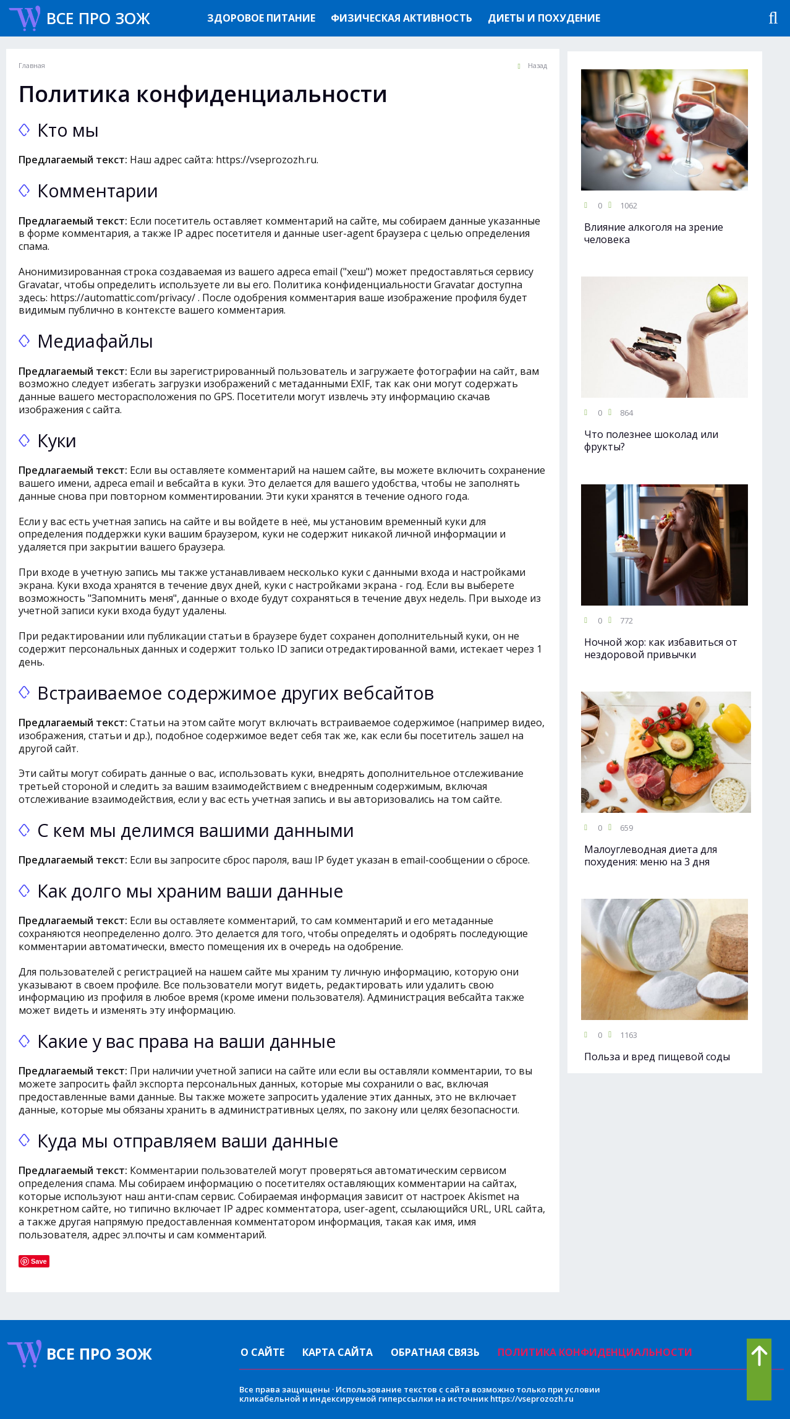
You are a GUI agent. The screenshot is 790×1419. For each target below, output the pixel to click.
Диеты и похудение (544, 18)
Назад (532, 65)
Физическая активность (401, 18)
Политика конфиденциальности (595, 1352)
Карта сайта (337, 1352)
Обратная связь (435, 1352)
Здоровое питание (261, 18)
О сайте (262, 1352)
